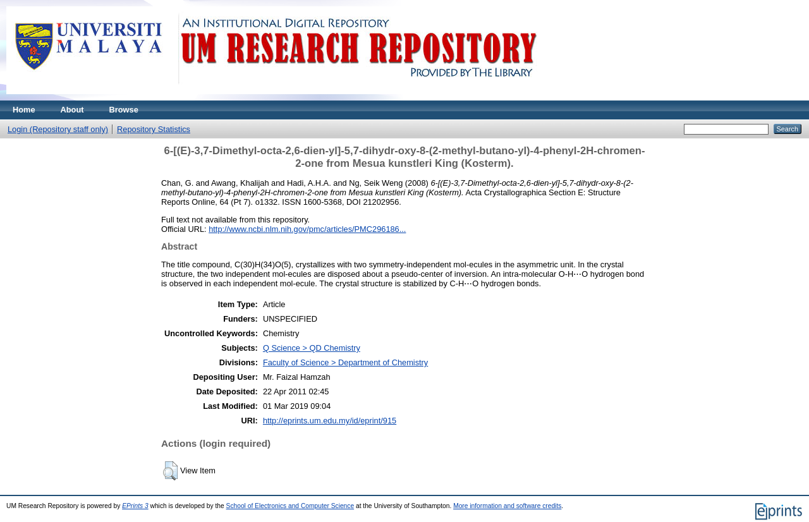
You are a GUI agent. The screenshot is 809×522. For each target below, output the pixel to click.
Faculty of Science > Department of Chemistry (345, 362)
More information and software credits (507, 505)
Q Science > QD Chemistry (311, 348)
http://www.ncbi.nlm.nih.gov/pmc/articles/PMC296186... (307, 229)
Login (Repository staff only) (58, 129)
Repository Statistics (153, 129)
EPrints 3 (135, 505)
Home (24, 109)
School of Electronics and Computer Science (290, 505)
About (72, 109)
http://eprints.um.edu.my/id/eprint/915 (329, 420)
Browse (123, 109)
